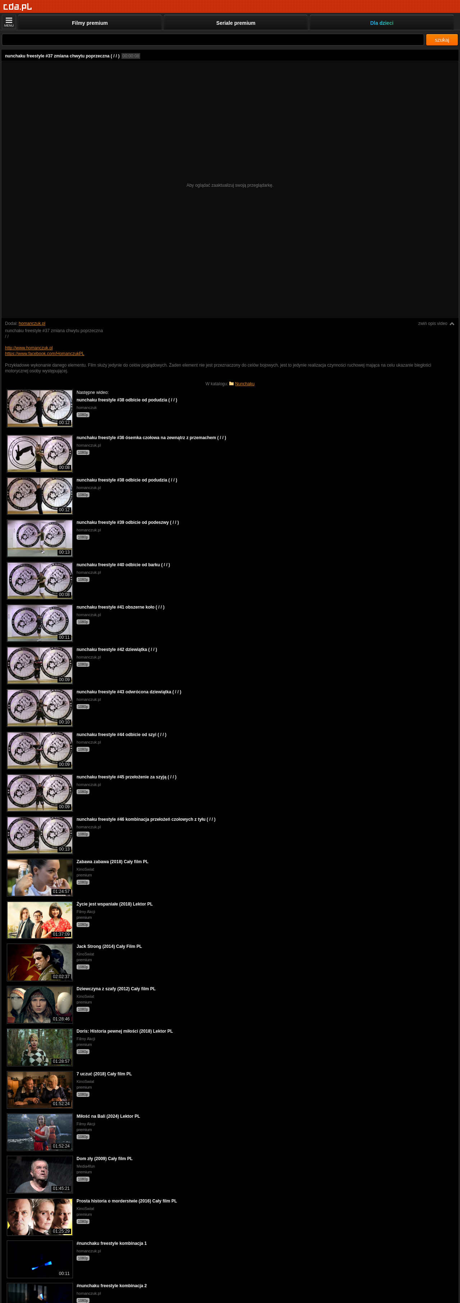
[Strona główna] (18, 7)
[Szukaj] (213, 40)
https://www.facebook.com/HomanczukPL (44, 353)
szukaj (442, 40)
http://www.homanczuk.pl (29, 347)
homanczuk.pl (32, 323)
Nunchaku (244, 383)
